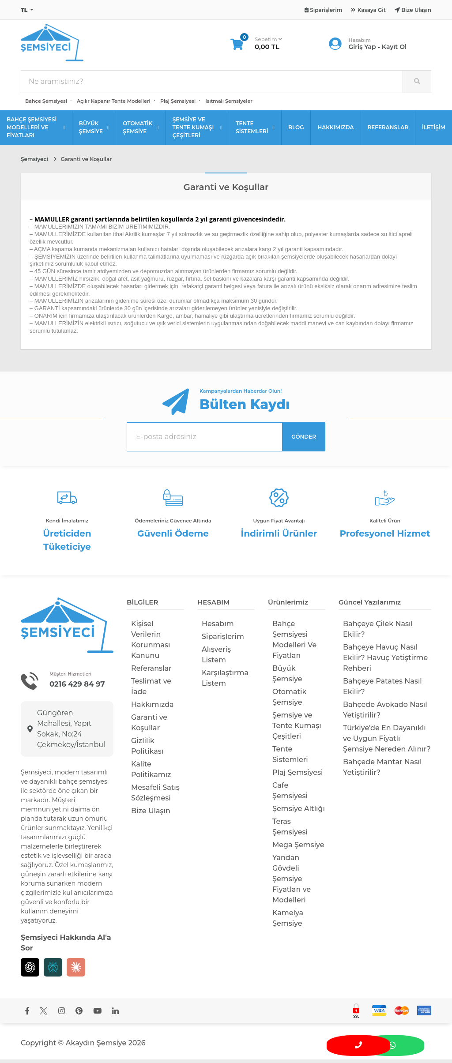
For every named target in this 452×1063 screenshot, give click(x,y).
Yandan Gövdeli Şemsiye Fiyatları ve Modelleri (291, 882)
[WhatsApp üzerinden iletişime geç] (406, 1043)
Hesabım (218, 627)
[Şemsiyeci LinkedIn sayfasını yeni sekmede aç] (115, 1015)
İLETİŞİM (433, 131)
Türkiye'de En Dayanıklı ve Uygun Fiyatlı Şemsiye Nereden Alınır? (387, 742)
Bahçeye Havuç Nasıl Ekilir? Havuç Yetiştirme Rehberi (385, 661)
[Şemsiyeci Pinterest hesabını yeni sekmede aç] (79, 1015)
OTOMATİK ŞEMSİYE (140, 131)
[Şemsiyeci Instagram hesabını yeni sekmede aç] (61, 1015)
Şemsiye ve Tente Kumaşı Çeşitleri (296, 729)
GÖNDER (303, 440)
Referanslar (151, 672)
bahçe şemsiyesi (83, 785)
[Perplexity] (53, 971)
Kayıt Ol (394, 49)
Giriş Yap (362, 49)
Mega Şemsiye (298, 848)
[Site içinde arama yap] (417, 85)
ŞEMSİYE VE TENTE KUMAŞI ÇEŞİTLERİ (197, 131)
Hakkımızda (152, 708)
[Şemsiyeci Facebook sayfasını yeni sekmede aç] (27, 1015)
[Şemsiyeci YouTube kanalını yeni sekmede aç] (97, 1015)
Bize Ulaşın (150, 814)
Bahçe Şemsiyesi (46, 104)
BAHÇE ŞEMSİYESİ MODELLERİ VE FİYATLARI (36, 131)
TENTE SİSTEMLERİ (255, 131)
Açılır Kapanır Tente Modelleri (114, 104)
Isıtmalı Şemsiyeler (228, 104)
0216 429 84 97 (78, 687)
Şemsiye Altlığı (298, 812)
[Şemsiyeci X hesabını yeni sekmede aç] (43, 1015)
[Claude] (76, 971)
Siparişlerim (223, 640)
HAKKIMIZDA (335, 131)
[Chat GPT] (30, 971)
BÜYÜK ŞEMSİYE (94, 131)
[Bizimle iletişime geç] (379, 1043)
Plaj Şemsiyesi (178, 104)
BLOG (296, 131)
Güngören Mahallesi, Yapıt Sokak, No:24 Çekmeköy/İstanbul (66, 732)
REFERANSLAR (388, 131)
